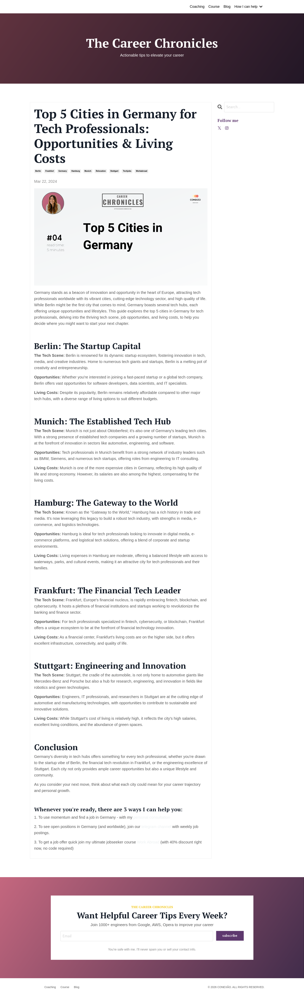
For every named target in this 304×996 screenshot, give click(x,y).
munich (88, 171)
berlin (38, 171)
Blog (227, 7)
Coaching (197, 7)
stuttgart (114, 171)
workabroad (141, 171)
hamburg (75, 171)
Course (214, 7)
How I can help (248, 7)
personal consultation (151, 817)
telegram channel (156, 826)
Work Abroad (147, 842)
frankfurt (49, 171)
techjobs (127, 171)
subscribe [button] (229, 936)
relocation (101, 171)
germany (62, 171)
